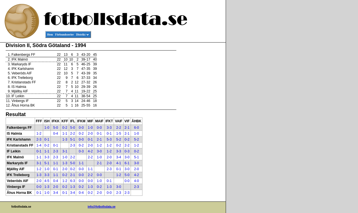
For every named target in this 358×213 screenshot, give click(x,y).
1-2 (38, 134)
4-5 (46, 181)
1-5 (118, 134)
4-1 (118, 163)
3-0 (99, 151)
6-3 (72, 181)
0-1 (99, 134)
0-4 (55, 134)
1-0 (46, 128)
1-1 (64, 134)
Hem (50, 34)
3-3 (109, 128)
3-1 (64, 151)
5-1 (72, 139)
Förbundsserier (64, 34)
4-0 (136, 181)
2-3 (38, 139)
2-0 (90, 134)
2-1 (126, 128)
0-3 (81, 151)
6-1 (126, 163)
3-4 (118, 157)
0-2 (64, 128)
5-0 (55, 128)
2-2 (118, 128)
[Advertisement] (200, 128)
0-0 (81, 128)
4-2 (90, 151)
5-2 (118, 139)
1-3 (64, 139)
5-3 (109, 139)
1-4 (38, 145)
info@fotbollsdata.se (102, 206)
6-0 (136, 128)
